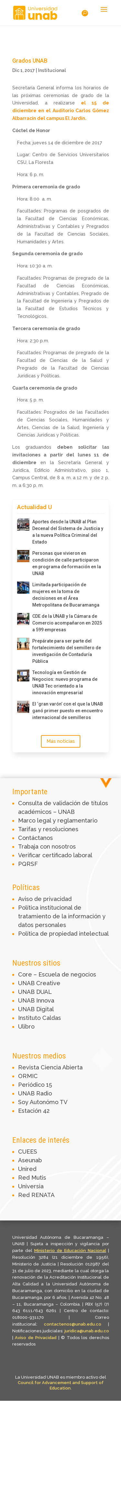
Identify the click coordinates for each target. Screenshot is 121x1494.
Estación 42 (34, 1110)
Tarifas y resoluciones (48, 829)
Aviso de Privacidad (36, 1337)
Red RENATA (36, 1195)
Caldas (51, 1017)
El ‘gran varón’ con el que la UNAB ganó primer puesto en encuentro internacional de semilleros (67, 710)
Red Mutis (32, 1177)
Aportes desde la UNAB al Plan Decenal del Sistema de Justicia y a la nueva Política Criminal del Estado (67, 531)
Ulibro (26, 1026)
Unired (27, 1169)
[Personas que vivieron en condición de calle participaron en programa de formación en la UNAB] (23, 556)
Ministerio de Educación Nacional (70, 1250)
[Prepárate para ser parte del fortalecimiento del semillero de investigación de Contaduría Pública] (23, 644)
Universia (31, 1186)
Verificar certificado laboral (55, 855)
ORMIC (28, 1076)
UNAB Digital (36, 1009)
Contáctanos (35, 837)
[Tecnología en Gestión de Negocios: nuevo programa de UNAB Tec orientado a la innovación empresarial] (23, 675)
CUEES (27, 1151)
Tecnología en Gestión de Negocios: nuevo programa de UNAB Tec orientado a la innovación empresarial (64, 682)
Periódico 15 (35, 1084)
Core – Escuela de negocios (57, 974)
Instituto (30, 1017)
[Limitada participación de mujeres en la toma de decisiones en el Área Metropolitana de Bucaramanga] (23, 587)
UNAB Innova (36, 1000)
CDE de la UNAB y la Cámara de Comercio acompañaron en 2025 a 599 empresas (67, 623)
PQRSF (28, 863)
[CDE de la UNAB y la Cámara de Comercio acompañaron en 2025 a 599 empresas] (23, 619)
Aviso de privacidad (45, 899)
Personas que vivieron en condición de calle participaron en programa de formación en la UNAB (66, 563)
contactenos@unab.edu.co (72, 1324)
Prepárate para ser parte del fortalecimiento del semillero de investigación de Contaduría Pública (66, 651)
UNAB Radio (35, 1093)
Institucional (52, 70)
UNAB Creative (39, 983)
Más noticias (60, 741)
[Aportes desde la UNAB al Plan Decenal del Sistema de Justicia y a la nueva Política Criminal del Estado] (23, 524)
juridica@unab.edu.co (87, 1330)
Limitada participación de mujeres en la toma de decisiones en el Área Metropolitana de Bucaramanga (65, 595)
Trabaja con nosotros (47, 846)
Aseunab (30, 1160)
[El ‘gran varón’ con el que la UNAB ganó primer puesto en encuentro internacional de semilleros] (23, 707)
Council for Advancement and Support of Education (61, 1385)
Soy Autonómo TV (42, 1102)
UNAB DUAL (35, 991)
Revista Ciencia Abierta (50, 1067)
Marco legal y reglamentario (57, 820)
